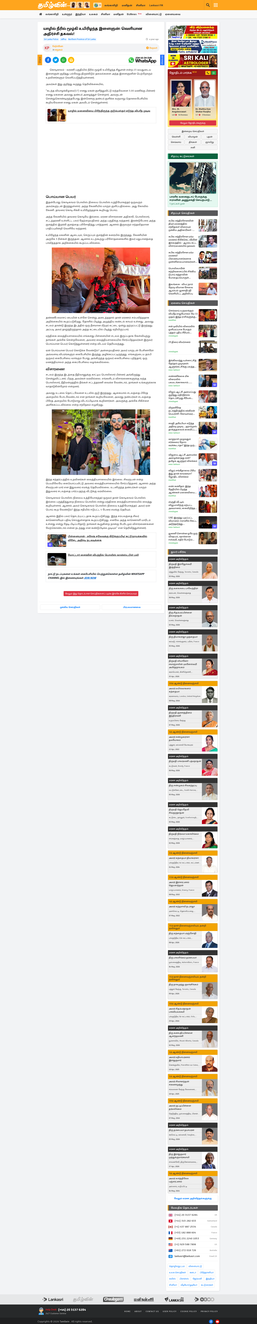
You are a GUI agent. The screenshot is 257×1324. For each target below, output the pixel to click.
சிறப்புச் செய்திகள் (183, 213)
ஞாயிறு (209, 142)
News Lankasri (174, 370)
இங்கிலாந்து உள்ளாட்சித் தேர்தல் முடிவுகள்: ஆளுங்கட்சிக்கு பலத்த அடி (182, 363)
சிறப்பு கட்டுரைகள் (182, 156)
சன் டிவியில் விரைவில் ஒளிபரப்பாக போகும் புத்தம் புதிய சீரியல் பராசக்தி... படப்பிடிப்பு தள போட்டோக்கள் (182, 329)
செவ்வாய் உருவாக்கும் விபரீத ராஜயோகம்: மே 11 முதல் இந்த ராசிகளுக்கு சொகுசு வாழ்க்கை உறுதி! (183, 313)
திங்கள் (193, 142)
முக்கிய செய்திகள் (70, 607)
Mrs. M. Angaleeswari (179, 110)
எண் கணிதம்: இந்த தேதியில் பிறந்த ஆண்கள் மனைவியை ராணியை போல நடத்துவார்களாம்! (181, 489)
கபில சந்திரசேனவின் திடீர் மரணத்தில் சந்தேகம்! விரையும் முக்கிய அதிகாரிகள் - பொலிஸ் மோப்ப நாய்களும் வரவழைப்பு (181, 225)
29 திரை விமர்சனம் (179, 342)
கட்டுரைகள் (207, 1285)
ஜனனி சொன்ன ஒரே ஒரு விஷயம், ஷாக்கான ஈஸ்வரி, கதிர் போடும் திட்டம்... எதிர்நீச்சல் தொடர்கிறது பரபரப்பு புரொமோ (183, 536)
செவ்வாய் (176, 142)
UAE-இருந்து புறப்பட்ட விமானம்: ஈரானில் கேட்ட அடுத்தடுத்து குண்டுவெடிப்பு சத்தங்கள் (183, 521)
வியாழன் (193, 136)
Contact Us (152, 1311)
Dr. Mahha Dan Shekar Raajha (203, 110)
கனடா (193, 1272)
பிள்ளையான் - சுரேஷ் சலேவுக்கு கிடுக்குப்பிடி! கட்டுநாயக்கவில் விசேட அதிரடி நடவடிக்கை (107, 538)
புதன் (209, 136)
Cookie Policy (188, 1311)
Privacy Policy (209, 1311)
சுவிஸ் (172, 1278)
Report (151, 48)
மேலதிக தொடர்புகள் (184, 1207)
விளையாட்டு (155, 14)
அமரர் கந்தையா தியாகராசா (184, 858)
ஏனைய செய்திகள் (183, 303)
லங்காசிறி (111, 5)
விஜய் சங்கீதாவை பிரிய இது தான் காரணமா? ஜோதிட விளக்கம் (182, 473)
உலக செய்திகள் (177, 1272)
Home (127, 1311)
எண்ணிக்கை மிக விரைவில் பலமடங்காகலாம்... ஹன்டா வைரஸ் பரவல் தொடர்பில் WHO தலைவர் (183, 379)
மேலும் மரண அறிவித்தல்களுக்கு (193, 1198)
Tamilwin (64, 1321)
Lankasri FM (156, 5)
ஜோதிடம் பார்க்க (183, 73)
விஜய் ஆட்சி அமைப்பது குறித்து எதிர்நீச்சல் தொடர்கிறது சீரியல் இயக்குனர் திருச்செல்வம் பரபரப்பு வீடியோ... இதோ (182, 395)
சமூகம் (59, 49)
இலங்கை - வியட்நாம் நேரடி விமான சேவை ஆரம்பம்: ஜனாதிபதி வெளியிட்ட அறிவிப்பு (180, 289)
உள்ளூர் (67, 14)
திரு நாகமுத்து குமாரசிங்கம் (183, 984)
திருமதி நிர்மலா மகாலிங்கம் (184, 834)
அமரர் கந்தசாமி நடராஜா (182, 906)
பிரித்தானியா (207, 1272)
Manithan (172, 320)
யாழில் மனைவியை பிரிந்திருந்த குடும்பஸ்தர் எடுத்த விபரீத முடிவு (109, 111)
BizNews (135, 14)
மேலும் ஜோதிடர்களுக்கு (193, 123)
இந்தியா (80, 14)
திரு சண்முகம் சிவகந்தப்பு (183, 785)
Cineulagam (173, 336)
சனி (193, 147)
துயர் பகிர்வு (178, 552)
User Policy (170, 1311)
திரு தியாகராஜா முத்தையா (183, 636)
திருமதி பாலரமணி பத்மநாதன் (185, 761)
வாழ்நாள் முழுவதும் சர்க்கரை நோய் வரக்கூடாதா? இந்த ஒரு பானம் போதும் (181, 442)
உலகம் (93, 14)
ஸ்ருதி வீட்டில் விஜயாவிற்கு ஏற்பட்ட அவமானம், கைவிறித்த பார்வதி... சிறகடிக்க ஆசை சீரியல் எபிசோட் (181, 505)
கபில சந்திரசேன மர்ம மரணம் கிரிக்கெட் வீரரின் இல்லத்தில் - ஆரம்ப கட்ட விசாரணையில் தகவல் (182, 241)
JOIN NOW (90, 578)
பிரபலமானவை (132, 607)
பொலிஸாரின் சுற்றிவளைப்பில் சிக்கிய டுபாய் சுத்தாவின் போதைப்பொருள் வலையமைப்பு (182, 273)
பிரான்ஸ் (184, 1278)
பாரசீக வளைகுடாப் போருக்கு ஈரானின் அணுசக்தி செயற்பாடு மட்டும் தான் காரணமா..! (189, 198)
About (138, 1311)
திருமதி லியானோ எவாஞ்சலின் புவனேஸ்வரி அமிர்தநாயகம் (183, 664)
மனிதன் (127, 5)
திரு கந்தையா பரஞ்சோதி (182, 933)
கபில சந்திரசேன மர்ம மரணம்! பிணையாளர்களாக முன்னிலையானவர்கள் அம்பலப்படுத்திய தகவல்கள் (181, 257)
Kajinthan (57, 46)
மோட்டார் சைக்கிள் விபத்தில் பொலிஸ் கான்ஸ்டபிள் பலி (103, 555)
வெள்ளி (176, 136)
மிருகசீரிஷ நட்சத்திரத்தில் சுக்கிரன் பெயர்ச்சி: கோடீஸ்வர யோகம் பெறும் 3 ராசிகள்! (182, 410)
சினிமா (140, 5)
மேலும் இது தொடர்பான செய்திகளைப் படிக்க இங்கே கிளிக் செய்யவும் (101, 593)
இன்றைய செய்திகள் (193, 131)
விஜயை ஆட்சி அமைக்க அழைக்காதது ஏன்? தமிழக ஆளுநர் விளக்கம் (182, 457)
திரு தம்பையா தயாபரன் (181, 1130)
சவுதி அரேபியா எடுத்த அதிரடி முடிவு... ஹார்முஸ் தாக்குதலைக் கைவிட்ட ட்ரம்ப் (182, 426)
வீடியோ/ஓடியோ (189, 1285)
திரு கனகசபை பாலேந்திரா (183, 588)
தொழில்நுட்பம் (177, 1266)
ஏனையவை (174, 14)
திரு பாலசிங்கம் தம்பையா (183, 957)
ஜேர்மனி (197, 1278)
